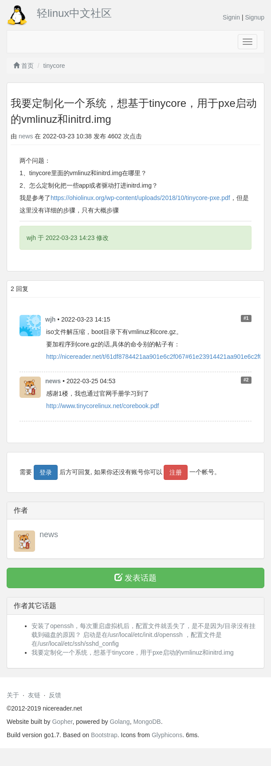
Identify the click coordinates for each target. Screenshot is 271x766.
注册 (175, 472)
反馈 (55, 695)
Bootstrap (104, 735)
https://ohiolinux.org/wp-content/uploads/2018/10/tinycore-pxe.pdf (140, 197)
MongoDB (147, 721)
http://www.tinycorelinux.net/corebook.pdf (102, 405)
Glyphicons (167, 735)
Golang (120, 721)
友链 (34, 695)
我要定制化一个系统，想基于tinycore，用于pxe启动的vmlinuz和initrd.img (132, 652)
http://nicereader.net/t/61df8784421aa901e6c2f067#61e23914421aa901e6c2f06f (157, 356)
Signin (231, 17)
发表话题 (135, 577)
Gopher (62, 721)
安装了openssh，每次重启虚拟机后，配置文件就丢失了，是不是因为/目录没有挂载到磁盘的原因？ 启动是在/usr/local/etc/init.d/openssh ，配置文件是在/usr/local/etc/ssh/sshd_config (143, 634)
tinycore (54, 65)
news (26, 136)
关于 (13, 695)
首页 (23, 65)
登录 (45, 472)
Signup (254, 17)
